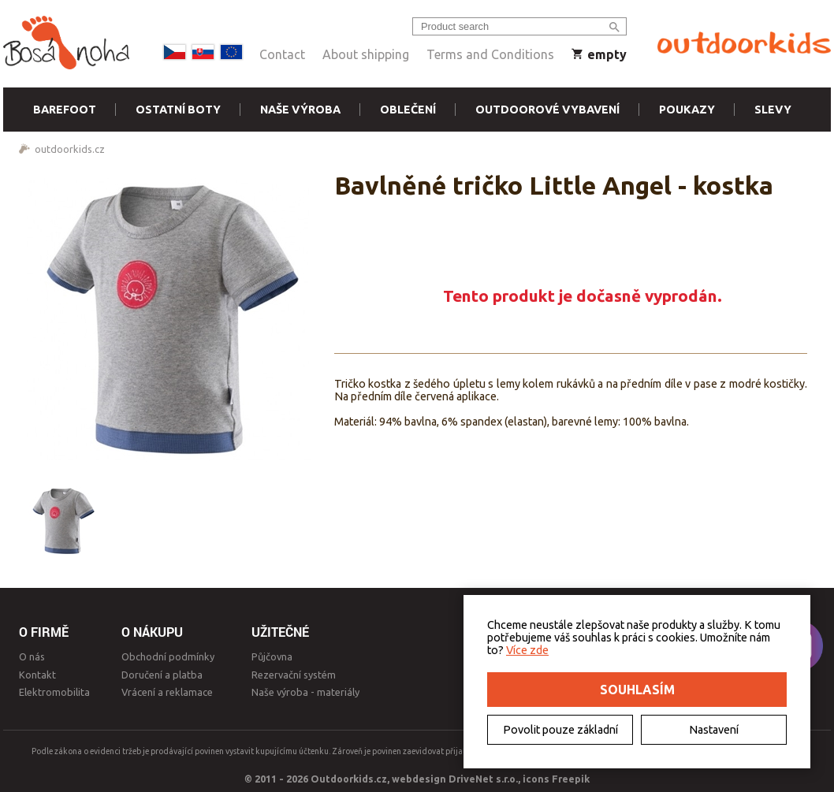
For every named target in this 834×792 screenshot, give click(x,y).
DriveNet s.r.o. (483, 778)
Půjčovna (271, 656)
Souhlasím (637, 689)
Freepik (571, 778)
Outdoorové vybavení (547, 109)
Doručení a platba (162, 674)
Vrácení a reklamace (167, 691)
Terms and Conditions (490, 54)
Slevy (772, 109)
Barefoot (64, 109)
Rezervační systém (293, 674)
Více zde (527, 650)
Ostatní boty (178, 109)
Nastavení (714, 729)
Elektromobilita (54, 691)
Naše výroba (300, 109)
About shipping (365, 54)
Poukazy (687, 109)
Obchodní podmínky (167, 656)
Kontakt (37, 674)
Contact (282, 54)
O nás (32, 656)
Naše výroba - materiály (305, 691)
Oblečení (408, 109)
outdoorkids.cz (70, 148)
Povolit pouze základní (560, 729)
